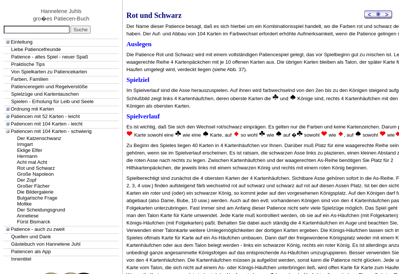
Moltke (24, 204)
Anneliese (28, 216)
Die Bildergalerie (35, 192)
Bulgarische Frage (37, 198)
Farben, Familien (29, 79)
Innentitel (21, 259)
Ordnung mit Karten (32, 109)
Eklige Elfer (29, 150)
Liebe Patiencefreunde (36, 49)
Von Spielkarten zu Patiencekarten (49, 71)
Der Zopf (27, 180)
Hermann (27, 156)
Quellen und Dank (31, 236)
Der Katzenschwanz (39, 138)
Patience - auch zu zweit (38, 229)
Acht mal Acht (32, 162)
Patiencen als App (31, 251)
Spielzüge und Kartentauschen (45, 94)
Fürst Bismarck (33, 221)
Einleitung (22, 42)
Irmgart (25, 144)
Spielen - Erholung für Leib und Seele (52, 101)
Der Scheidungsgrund (41, 210)
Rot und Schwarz (36, 168)
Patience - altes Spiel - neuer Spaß (49, 57)
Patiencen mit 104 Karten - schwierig (51, 131)
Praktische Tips (28, 64)
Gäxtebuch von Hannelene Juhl (46, 244)
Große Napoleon (35, 174)
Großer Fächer (33, 186)
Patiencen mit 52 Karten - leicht (45, 116)
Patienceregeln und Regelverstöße (49, 86)
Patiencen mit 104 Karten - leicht (47, 124)
